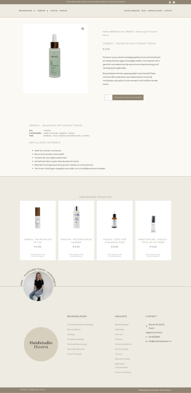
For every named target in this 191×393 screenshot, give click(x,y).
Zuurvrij (85, 136)
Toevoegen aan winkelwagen (128, 97)
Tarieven (63, 11)
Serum (71, 133)
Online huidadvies (132, 11)
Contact (168, 11)
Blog (144, 11)
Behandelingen (27, 10)
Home (105, 31)
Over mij (53, 11)
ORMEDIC (63, 133)
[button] (82, 28)
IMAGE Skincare (117, 31)
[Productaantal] (108, 97)
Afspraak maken (155, 11)
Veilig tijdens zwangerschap (66, 136)
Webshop (43, 10)
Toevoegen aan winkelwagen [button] (37, 255)
